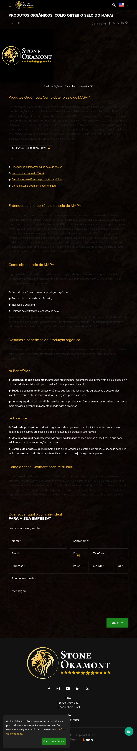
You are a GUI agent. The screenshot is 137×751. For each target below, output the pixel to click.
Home (11, 23)
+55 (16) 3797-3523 (68, 707)
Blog (20, 23)
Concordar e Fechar (53, 741)
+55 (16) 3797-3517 (68, 702)
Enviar (117, 622)
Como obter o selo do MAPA (28, 173)
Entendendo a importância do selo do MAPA (37, 167)
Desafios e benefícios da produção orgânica (37, 179)
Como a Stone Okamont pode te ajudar (34, 185)
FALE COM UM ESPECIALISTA (29, 148)
